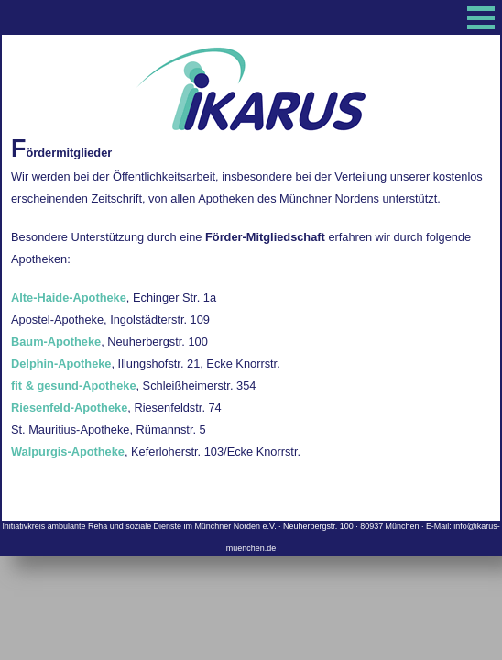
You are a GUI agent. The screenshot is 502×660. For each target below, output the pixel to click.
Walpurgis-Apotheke (68, 451)
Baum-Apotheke (56, 341)
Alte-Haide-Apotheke (68, 297)
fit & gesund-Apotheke (73, 385)
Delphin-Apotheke (61, 363)
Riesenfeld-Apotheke (69, 407)
